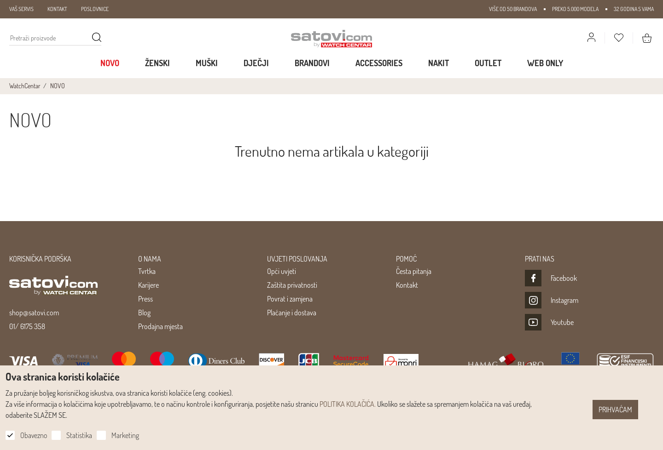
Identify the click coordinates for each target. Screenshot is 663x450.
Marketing (125, 435)
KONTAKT (57, 9)
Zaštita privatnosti (292, 285)
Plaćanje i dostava (291, 312)
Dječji (256, 63)
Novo (109, 63)
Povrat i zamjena (290, 298)
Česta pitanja (413, 271)
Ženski (157, 63)
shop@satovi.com (34, 312)
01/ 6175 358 (27, 326)
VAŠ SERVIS (21, 9)
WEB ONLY (545, 63)
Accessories (378, 63)
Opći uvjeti (281, 271)
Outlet (488, 63)
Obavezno (33, 435)
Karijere (148, 285)
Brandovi (312, 63)
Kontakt (407, 285)
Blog (144, 312)
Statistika (79, 435)
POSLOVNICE (95, 9)
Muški (207, 63)
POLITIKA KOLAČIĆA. (348, 404)
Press (145, 298)
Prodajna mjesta (160, 326)
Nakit (438, 63)
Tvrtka (147, 271)
